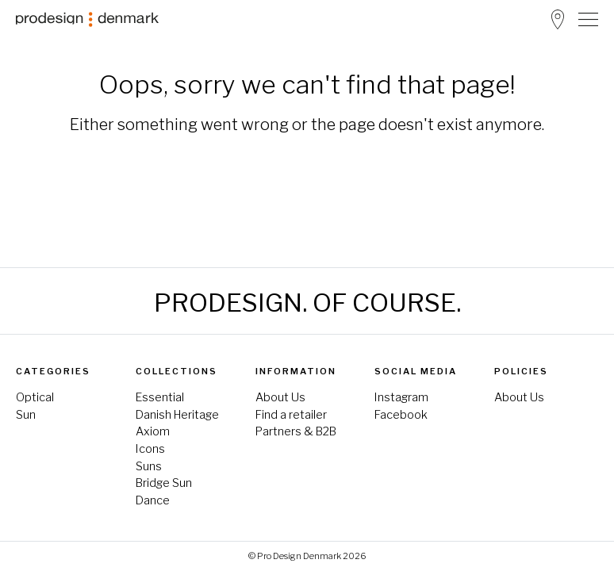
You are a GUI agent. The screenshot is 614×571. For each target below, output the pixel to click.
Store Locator (558, 19)
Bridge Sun (164, 483)
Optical (35, 397)
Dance (153, 500)
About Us (280, 397)
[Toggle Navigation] (588, 19)
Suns (149, 466)
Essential (160, 397)
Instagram (401, 397)
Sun (26, 415)
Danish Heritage (177, 415)
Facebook (401, 415)
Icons (150, 449)
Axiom (153, 431)
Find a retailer (291, 415)
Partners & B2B (295, 431)
